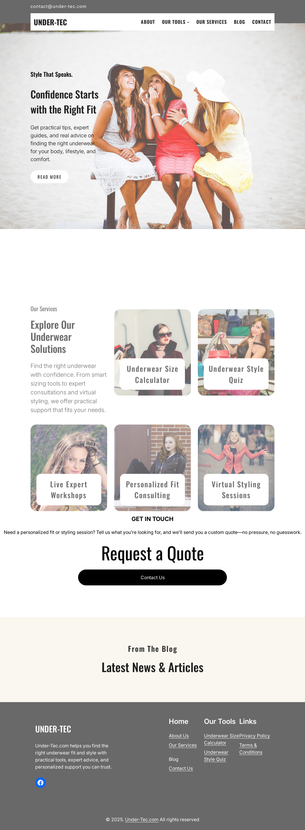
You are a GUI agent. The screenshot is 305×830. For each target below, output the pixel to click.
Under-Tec (50, 21)
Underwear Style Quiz (236, 402)
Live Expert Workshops (68, 518)
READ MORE (50, 176)
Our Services (183, 745)
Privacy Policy (254, 736)
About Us (179, 736)
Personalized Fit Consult (152, 518)
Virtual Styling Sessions (236, 518)
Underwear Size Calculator (152, 402)
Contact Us (153, 577)
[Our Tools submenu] (188, 22)
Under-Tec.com (142, 819)
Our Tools (174, 21)
